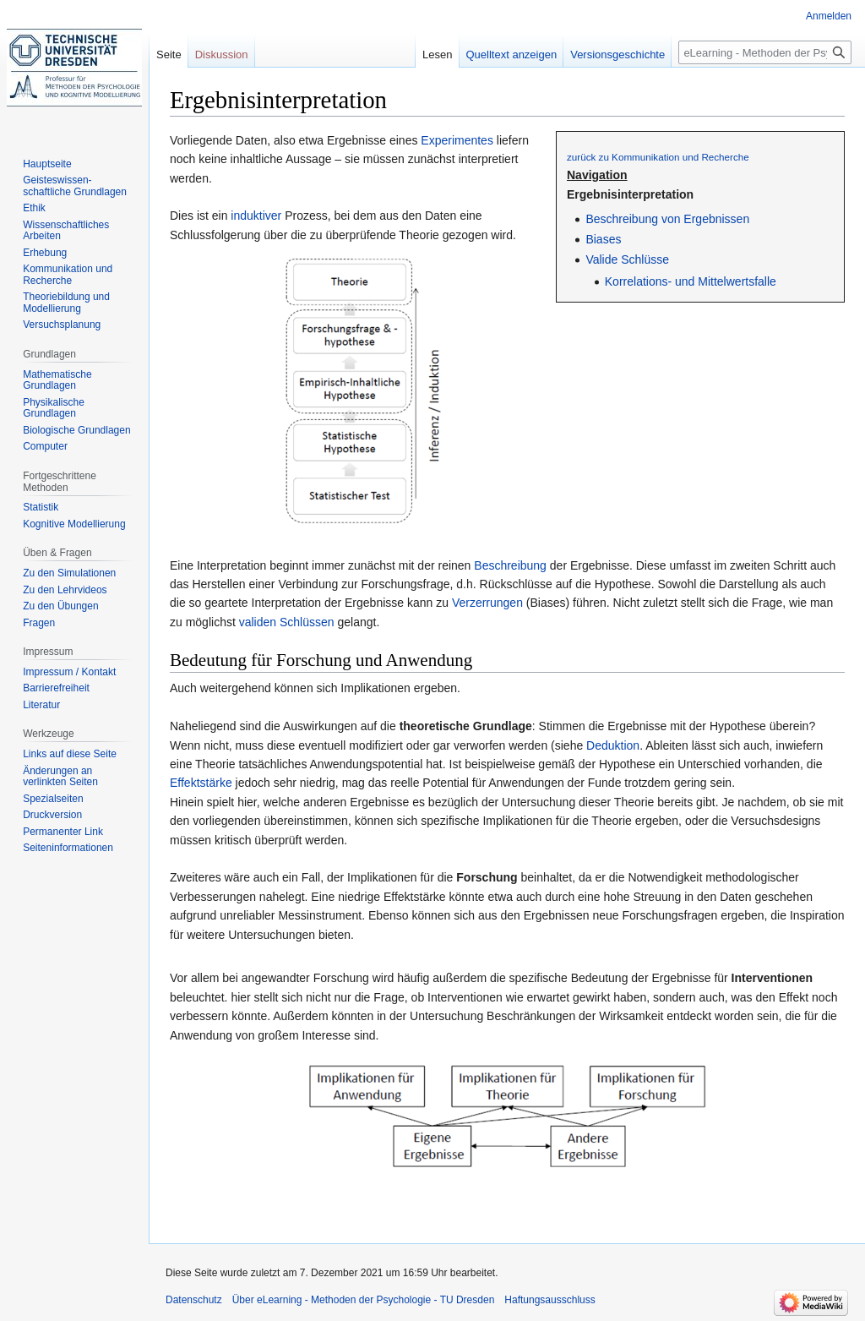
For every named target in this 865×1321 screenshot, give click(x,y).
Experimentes (457, 140)
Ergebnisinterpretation (630, 194)
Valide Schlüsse (627, 259)
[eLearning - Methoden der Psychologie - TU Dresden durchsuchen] (764, 52)
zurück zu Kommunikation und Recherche (658, 156)
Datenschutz (194, 1300)
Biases (603, 239)
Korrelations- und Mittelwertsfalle (690, 281)
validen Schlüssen (287, 622)
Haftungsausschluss (549, 1300)
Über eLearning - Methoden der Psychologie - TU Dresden (363, 1300)
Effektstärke (201, 782)
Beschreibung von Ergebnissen (667, 219)
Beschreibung (510, 565)
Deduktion (612, 745)
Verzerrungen (487, 602)
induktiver (256, 215)
